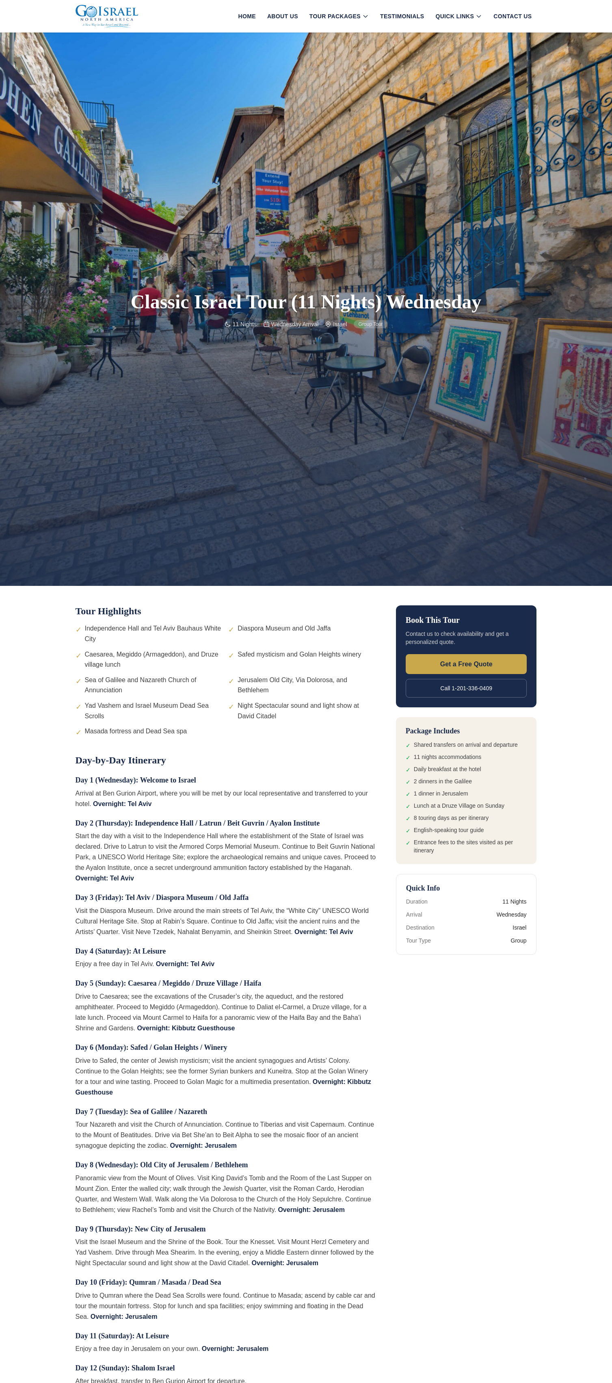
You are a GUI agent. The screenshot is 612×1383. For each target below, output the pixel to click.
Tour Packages (339, 16)
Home (247, 16)
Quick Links (458, 16)
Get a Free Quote (466, 664)
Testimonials (402, 16)
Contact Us (512, 16)
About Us (282, 16)
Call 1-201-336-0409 (466, 688)
